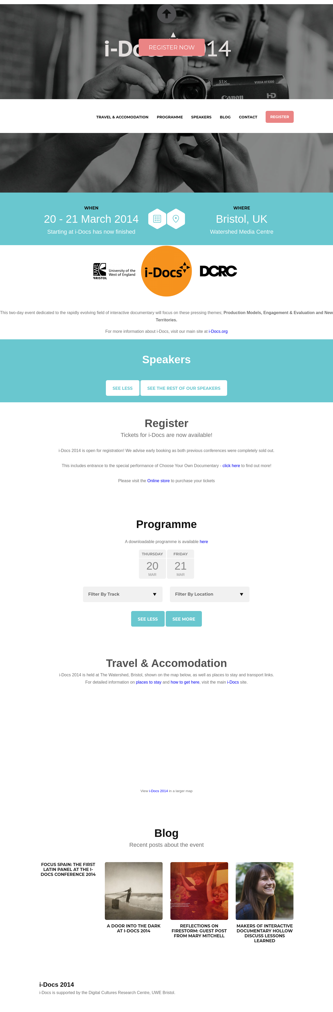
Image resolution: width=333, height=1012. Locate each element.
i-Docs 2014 (158, 791)
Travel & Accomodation (122, 117)
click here (231, 465)
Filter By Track (103, 594)
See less (123, 388)
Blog (225, 117)
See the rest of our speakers (183, 388)
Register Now (172, 47)
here (204, 541)
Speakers (201, 117)
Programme (170, 117)
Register (279, 116)
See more (183, 619)
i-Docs (233, 682)
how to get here (185, 682)
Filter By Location (194, 594)
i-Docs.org (218, 331)
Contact (248, 117)
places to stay (149, 682)
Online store (158, 481)
